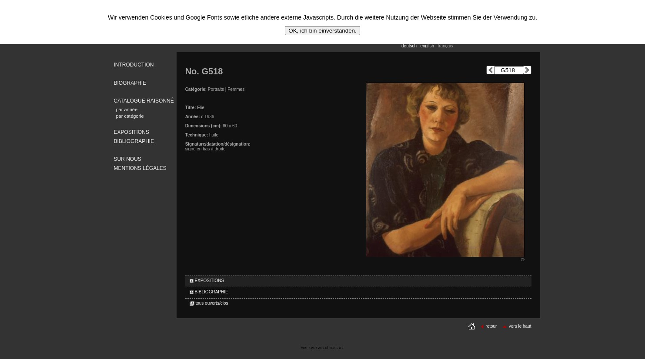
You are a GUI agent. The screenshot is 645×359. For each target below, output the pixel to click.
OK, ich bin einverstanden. (322, 30)
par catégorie (130, 116)
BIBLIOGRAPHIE (134, 141)
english (427, 45)
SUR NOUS (127, 159)
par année (127, 109)
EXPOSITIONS (131, 132)
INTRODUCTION (134, 65)
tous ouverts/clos (209, 303)
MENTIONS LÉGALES (140, 168)
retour (489, 326)
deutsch (409, 45)
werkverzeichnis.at (322, 348)
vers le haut (516, 326)
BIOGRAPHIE (130, 83)
